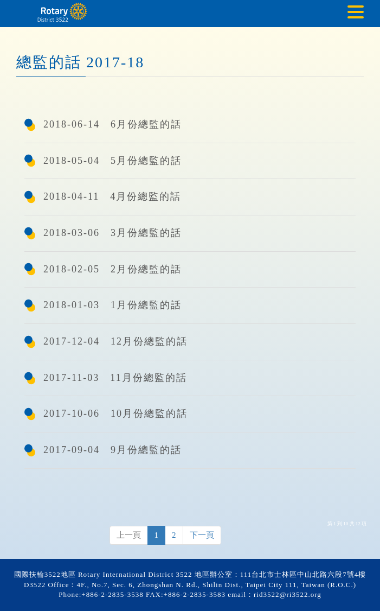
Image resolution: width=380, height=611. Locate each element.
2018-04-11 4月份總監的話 (112, 196)
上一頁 (129, 535)
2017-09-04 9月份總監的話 (112, 449)
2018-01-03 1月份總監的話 (112, 305)
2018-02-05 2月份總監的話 (112, 269)
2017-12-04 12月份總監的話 (115, 341)
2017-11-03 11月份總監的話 (115, 377)
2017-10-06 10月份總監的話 (115, 413)
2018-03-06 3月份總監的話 (112, 232)
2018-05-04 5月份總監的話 (112, 160)
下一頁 (202, 535)
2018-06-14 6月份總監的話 (112, 124)
